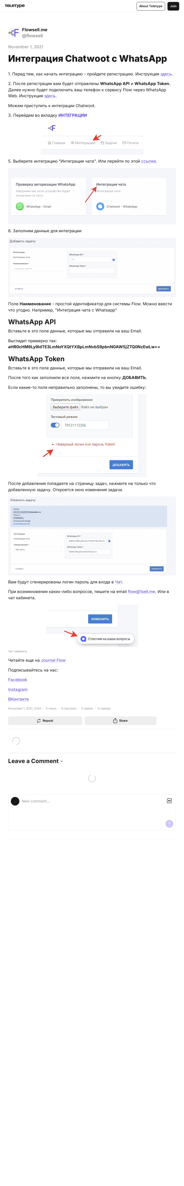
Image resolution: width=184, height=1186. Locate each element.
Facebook (17, 679)
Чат (118, 582)
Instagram (18, 689)
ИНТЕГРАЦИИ (72, 115)
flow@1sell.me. (142, 591)
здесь (166, 74)
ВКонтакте (18, 699)
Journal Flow (53, 660)
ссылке (148, 161)
